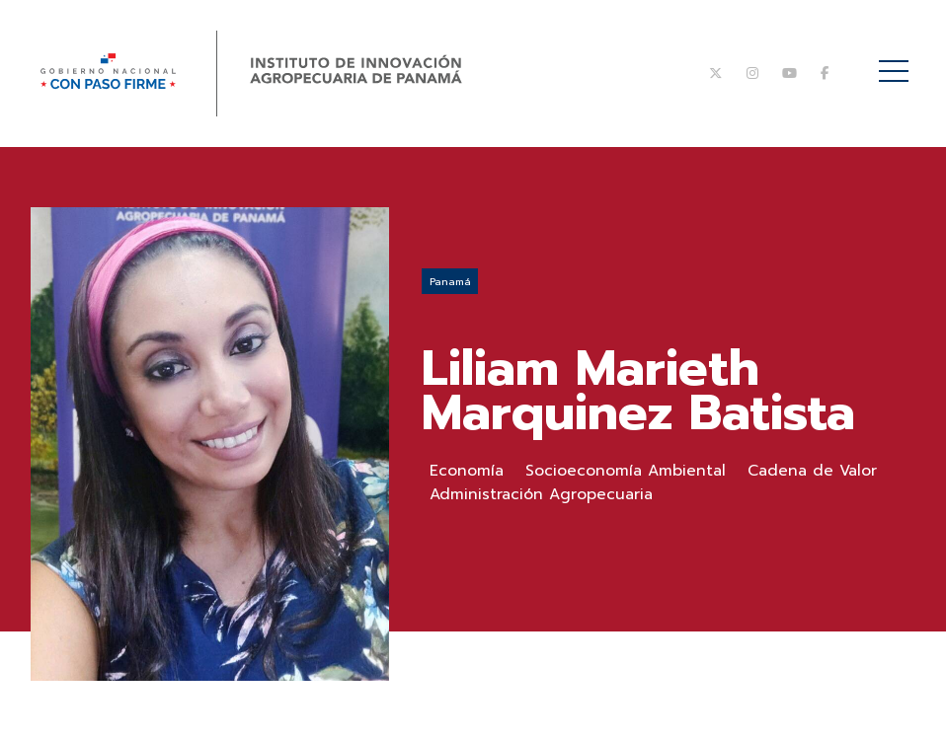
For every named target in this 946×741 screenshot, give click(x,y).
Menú (897, 60)
